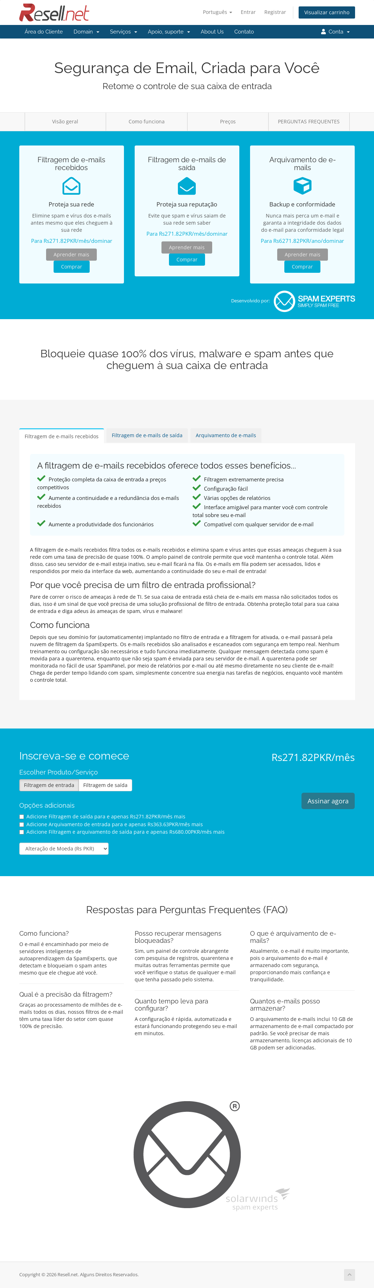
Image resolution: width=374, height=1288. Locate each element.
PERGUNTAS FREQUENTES (309, 121)
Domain (86, 32)
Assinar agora (328, 801)
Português (217, 12)
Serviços (123, 32)
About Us (212, 32)
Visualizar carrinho (326, 12)
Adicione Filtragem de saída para (102, 816)
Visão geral (65, 121)
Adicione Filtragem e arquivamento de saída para (122, 831)
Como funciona (147, 121)
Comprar (71, 266)
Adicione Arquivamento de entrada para (111, 824)
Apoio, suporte (169, 32)
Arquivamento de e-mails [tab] (226, 435)
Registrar (275, 12)
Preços (228, 121)
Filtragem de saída (105, 785)
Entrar (248, 12)
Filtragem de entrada (49, 785)
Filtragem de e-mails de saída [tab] (147, 435)
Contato (244, 32)
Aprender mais (71, 254)
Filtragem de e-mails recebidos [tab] (62, 436)
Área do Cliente (44, 32)
